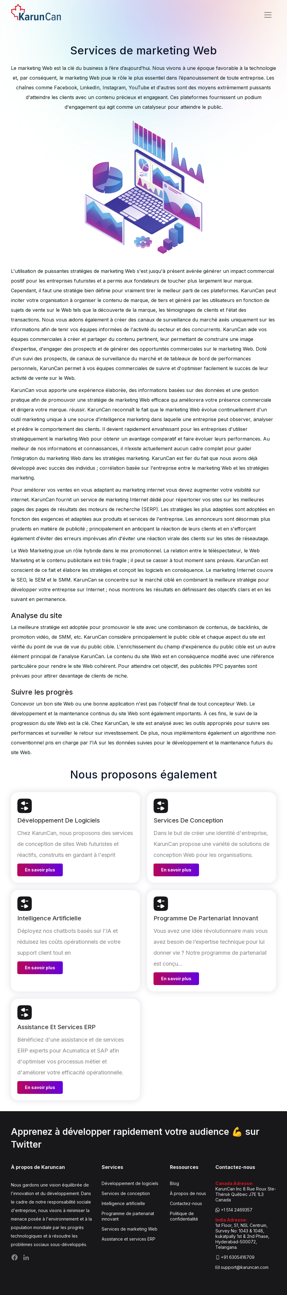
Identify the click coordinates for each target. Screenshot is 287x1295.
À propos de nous (188, 1193)
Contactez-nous (186, 1203)
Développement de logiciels (130, 1183)
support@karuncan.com (244, 1267)
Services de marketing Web (129, 1228)
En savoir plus (40, 869)
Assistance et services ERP (128, 1239)
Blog (174, 1183)
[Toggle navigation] (268, 15)
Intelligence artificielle (123, 1203)
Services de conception (126, 1193)
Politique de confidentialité (184, 1216)
